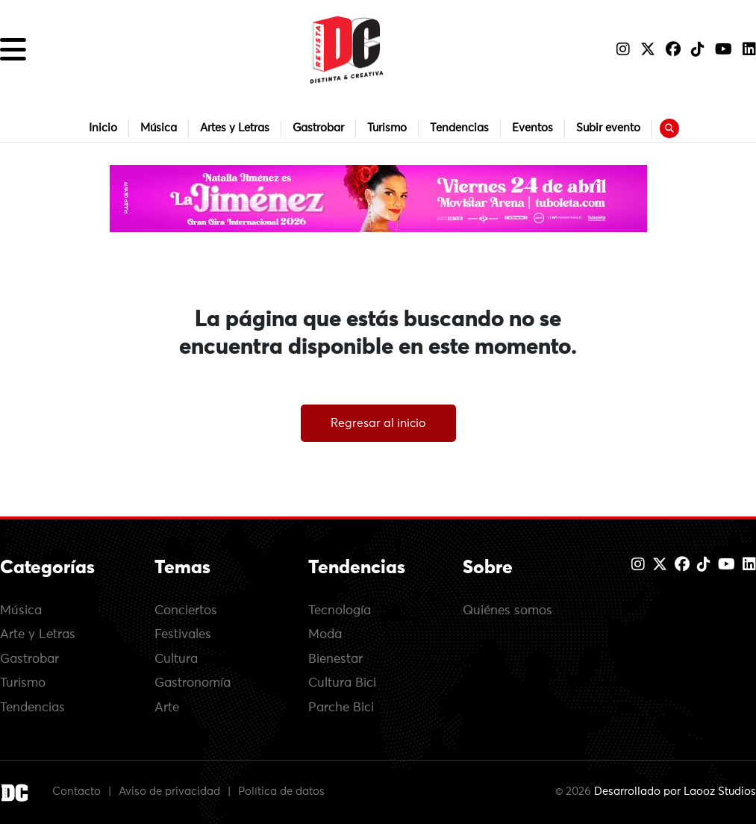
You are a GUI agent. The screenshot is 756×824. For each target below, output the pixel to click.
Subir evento (608, 128)
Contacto (76, 792)
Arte (166, 708)
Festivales (182, 634)
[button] (13, 50)
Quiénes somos (507, 611)
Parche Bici (341, 708)
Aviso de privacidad (169, 792)
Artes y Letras (234, 128)
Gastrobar (318, 128)
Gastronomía (192, 683)
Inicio (103, 128)
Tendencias (459, 128)
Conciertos (185, 611)
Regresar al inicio (378, 423)
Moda (325, 634)
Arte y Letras (37, 634)
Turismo (387, 128)
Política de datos (281, 792)
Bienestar (335, 659)
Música (158, 128)
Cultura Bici (342, 683)
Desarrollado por (675, 792)
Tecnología (339, 611)
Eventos (532, 128)
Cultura (176, 659)
